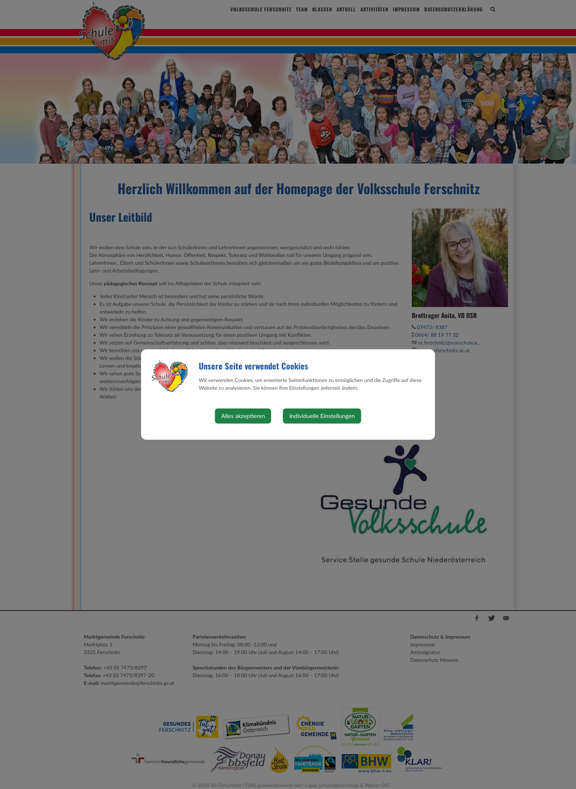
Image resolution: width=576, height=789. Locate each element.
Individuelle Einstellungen (322, 415)
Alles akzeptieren (243, 415)
